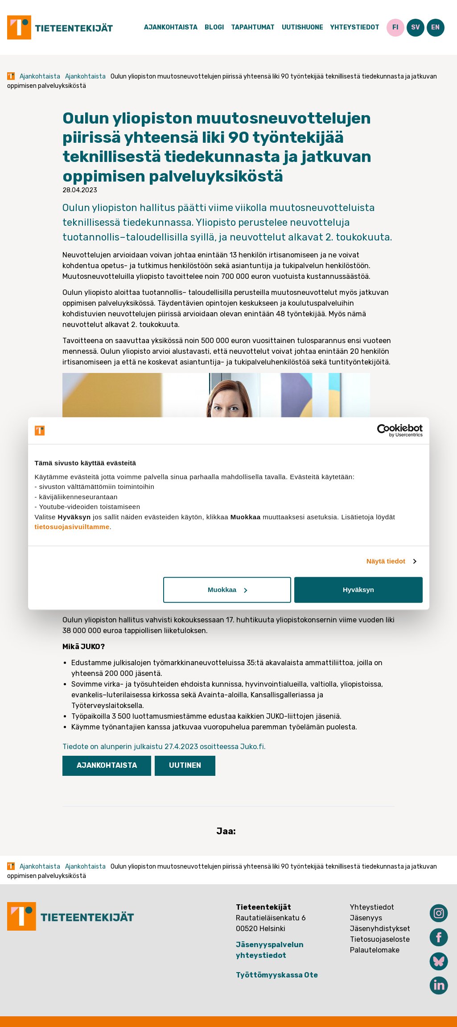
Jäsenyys (366, 918)
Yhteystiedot (354, 27)
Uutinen (185, 765)
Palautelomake (374, 950)
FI (395, 27)
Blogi (214, 27)
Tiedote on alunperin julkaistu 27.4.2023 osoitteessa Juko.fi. (165, 746)
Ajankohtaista (171, 27)
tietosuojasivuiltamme (72, 526)
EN (435, 27)
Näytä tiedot (385, 561)
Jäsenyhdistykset (380, 928)
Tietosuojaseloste (380, 939)
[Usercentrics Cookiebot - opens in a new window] (384, 430)
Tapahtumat (253, 27)
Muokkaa (227, 589)
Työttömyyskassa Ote (277, 975)
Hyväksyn (358, 589)
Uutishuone (302, 27)
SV (415, 27)
